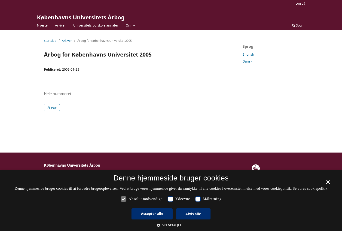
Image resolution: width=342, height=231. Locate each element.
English (248, 54)
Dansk (247, 61)
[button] (170, 225)
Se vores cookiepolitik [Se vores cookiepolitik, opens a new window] (310, 188)
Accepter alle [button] (152, 213)
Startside (50, 41)
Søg (297, 25)
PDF (53, 107)
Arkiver (60, 25)
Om (129, 25)
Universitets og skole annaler (95, 25)
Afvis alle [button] (193, 214)
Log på (300, 3)
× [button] (328, 183)
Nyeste (42, 25)
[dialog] (171, 200)
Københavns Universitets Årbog (81, 17)
